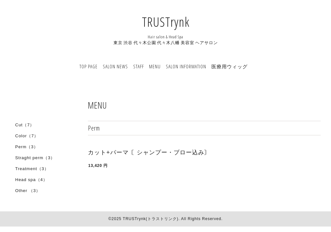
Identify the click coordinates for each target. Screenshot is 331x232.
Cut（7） (24, 124)
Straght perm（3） (35, 157)
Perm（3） (26, 146)
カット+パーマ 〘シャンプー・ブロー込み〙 (149, 152)
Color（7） (26, 135)
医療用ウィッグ (229, 66)
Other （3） (27, 190)
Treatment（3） (32, 168)
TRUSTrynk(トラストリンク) (150, 219)
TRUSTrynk (165, 22)
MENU (155, 66)
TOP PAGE (89, 66)
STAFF (138, 66)
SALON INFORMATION (186, 66)
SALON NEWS (115, 66)
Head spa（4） (31, 179)
